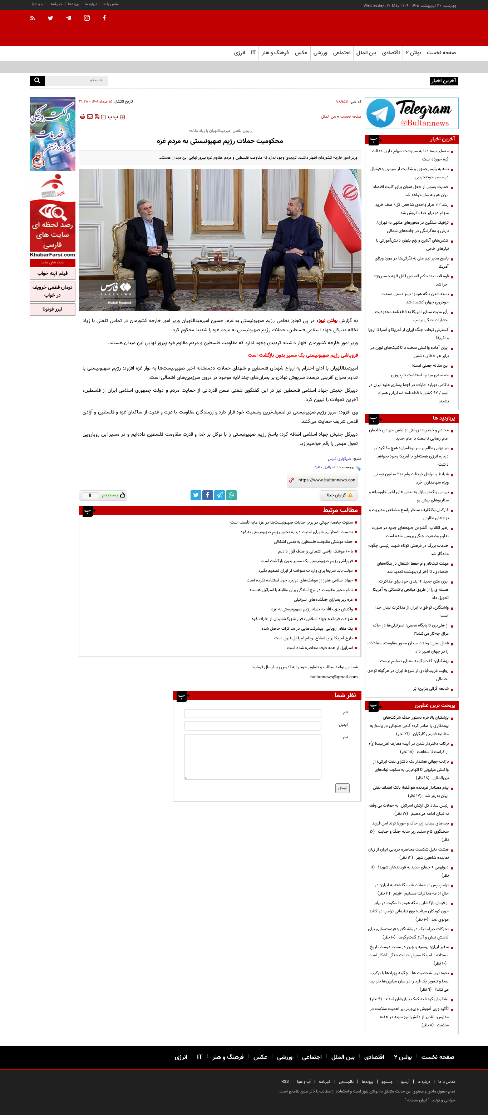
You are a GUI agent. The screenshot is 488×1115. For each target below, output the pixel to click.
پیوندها (73, 4)
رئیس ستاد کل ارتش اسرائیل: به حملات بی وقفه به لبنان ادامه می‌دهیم (409, 809)
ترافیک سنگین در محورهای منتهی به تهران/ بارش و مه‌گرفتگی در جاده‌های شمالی (412, 226)
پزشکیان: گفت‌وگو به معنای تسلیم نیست (414, 661)
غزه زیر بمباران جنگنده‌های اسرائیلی (323, 599)
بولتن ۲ (413, 53)
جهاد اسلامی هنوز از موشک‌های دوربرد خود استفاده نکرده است (300, 580)
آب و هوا (38, 4)
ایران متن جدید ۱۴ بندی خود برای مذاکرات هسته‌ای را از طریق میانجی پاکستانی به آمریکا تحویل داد (411, 589)
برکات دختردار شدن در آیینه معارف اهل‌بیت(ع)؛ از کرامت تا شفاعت (409, 747)
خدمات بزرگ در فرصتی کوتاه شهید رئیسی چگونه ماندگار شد (408, 549)
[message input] (252, 757)
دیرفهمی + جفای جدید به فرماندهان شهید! (409, 871)
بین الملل (328, 117)
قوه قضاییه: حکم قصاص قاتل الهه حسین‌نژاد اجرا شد (411, 280)
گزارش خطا (340, 495)
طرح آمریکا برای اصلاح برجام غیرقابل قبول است (313, 638)
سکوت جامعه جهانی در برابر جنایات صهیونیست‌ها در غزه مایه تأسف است (291, 522)
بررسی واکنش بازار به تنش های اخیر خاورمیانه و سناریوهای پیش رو (409, 496)
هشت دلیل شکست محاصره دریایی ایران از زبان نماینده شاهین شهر (408, 853)
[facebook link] (207, 495)
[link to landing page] (423, 28)
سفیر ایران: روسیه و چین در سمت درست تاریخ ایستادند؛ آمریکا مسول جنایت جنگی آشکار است (409, 955)
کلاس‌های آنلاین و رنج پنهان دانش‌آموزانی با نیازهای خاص (412, 244)
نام (345, 712)
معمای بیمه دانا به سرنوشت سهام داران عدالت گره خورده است (410, 155)
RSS (285, 1082)
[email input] (252, 726)
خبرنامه (57, 4)
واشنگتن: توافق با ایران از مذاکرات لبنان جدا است (412, 611)
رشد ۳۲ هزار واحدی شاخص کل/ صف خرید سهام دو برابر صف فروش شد (412, 209)
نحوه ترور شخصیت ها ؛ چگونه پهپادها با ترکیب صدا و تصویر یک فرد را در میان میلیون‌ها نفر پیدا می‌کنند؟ (409, 981)
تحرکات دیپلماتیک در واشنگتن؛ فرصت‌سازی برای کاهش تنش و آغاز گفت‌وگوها (408, 933)
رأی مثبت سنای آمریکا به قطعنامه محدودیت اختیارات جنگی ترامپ (412, 316)
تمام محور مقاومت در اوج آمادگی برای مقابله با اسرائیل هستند (301, 590)
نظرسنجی (346, 1082)
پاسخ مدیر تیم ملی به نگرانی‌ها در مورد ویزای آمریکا (412, 262)
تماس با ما (111, 4)
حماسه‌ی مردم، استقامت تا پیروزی (420, 375)
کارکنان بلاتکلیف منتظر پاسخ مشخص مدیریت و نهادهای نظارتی (409, 514)
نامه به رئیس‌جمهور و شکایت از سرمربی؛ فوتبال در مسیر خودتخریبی (409, 173)
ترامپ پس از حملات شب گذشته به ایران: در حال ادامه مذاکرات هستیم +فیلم (412, 889)
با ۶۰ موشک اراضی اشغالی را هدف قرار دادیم (315, 551)
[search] (37, 81)
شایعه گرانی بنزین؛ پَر (431, 688)
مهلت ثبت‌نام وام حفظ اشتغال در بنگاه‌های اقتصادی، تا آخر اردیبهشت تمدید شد (413, 567)
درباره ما (91, 4)
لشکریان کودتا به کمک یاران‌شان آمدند (409, 999)
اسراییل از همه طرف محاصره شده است (320, 648)
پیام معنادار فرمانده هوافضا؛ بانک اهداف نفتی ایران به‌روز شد (411, 791)
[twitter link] (196, 495)
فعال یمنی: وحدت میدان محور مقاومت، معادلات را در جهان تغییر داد (408, 647)
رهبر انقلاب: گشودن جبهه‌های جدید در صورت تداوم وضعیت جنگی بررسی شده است (410, 532)
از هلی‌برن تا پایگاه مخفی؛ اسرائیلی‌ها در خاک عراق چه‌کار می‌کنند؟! (411, 629)
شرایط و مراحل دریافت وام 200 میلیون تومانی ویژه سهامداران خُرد (411, 478)
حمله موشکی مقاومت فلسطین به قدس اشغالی (313, 542)
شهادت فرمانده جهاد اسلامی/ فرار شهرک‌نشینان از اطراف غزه (302, 619)
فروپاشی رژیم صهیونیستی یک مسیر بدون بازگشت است (307, 561)
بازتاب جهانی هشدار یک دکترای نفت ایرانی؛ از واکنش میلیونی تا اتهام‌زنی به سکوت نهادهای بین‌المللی (411, 769)
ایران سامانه (417, 1100)
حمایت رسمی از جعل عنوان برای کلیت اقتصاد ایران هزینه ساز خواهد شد (411, 191)
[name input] (252, 713)
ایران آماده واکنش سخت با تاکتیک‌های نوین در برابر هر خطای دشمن (409, 352)
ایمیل (343, 725)
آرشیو (405, 1082)
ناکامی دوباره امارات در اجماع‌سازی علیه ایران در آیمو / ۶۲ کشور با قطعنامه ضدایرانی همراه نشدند (409, 393)
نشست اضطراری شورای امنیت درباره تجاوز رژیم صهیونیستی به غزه (297, 532)
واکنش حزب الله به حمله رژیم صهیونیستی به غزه (312, 609)
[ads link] (412, 113)
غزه (317, 467)
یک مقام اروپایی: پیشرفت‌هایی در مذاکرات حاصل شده (307, 628)
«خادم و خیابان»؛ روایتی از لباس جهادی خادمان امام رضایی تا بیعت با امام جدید (409, 434)
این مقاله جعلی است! (430, 365)
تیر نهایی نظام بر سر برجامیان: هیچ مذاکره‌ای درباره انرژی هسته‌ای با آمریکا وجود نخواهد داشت (411, 456)
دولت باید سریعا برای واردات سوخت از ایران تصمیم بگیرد (305, 571)
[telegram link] (219, 495)
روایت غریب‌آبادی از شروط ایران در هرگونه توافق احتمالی (408, 675)
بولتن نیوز (327, 321)
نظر (345, 737)
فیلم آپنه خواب (53, 274)
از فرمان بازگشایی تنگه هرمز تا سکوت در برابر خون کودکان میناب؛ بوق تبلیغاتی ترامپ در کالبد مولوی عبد (409, 911)
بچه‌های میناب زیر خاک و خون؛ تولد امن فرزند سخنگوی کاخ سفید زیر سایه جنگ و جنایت (409, 831)
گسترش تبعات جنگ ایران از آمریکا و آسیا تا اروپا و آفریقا (408, 334)
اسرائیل (329, 467)
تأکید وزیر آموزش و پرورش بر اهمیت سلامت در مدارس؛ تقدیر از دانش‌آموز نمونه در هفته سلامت (409, 1017)
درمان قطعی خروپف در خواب (53, 291)
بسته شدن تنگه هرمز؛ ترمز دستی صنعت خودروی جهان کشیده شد (415, 298)
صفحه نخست (441, 53)
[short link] (326, 480)
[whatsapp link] (231, 495)
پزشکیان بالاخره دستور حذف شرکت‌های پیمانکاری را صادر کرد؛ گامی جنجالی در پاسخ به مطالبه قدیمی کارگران (409, 725)
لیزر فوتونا (52, 309)
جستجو (387, 1082)
